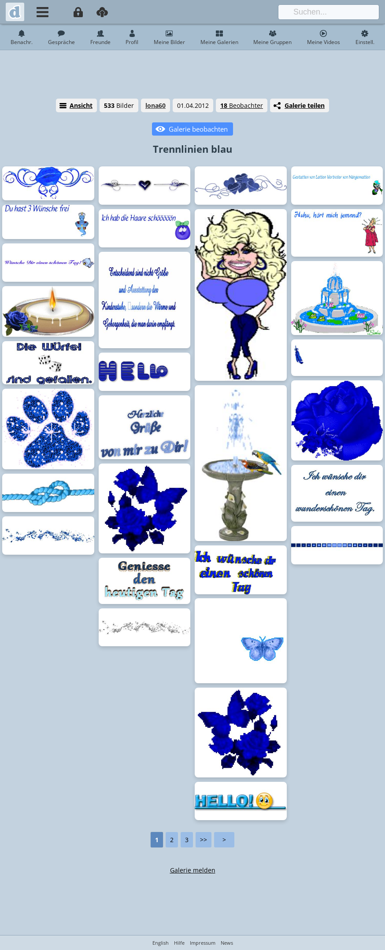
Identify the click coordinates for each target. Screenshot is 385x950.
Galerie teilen (305, 105)
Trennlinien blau (192, 148)
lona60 (155, 105)
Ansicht (81, 105)
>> (203, 840)
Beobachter (241, 105)
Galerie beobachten (198, 129)
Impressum (202, 942)
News (227, 942)
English (160, 942)
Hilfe (179, 942)
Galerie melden (192, 870)
